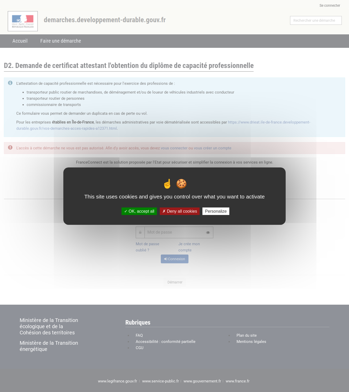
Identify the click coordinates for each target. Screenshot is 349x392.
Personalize (216, 211)
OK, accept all (139, 211)
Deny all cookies (179, 211)
